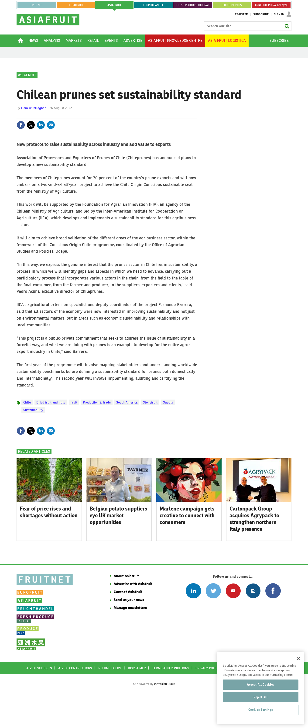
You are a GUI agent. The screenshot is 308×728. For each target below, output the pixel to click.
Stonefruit (150, 433)
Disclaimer (137, 698)
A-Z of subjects (39, 698)
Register (241, 14)
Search (287, 26)
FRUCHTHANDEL (153, 5)
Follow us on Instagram (253, 621)
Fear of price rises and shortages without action (49, 542)
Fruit (74, 433)
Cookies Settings (260, 719)
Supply (168, 433)
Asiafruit (27, 105)
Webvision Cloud (164, 714)
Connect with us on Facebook (273, 621)
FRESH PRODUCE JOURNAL (192, 5)
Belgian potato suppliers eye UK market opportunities (118, 545)
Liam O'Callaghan (33, 138)
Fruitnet (37, 5)
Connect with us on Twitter (213, 621)
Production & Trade (97, 433)
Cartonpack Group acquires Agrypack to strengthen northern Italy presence (254, 548)
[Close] (298, 668)
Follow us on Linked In (193, 621)
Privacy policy (207, 698)
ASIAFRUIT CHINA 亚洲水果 (271, 5)
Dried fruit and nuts (50, 433)
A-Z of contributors (75, 698)
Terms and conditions (170, 698)
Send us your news (129, 630)
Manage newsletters (130, 637)
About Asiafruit (126, 606)
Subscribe (261, 14)
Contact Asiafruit (128, 622)
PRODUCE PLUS (232, 5)
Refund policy (110, 698)
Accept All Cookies (260, 694)
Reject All (260, 707)
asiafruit (114, 5)
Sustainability (33, 440)
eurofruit (76, 5)
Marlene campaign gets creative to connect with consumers (187, 545)
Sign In (279, 14)
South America (126, 433)
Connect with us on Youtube (233, 621)
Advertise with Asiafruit (133, 614)
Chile (27, 433)
